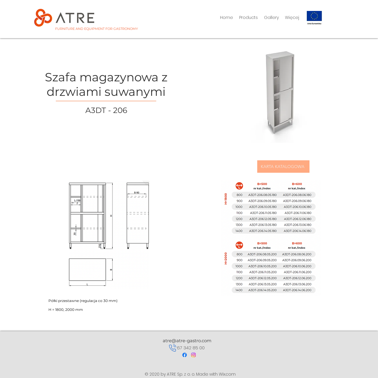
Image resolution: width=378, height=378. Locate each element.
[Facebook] (185, 355)
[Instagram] (193, 355)
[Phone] (172, 348)
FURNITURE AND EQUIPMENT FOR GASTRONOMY (96, 29)
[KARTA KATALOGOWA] (283, 166)
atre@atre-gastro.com (187, 340)
